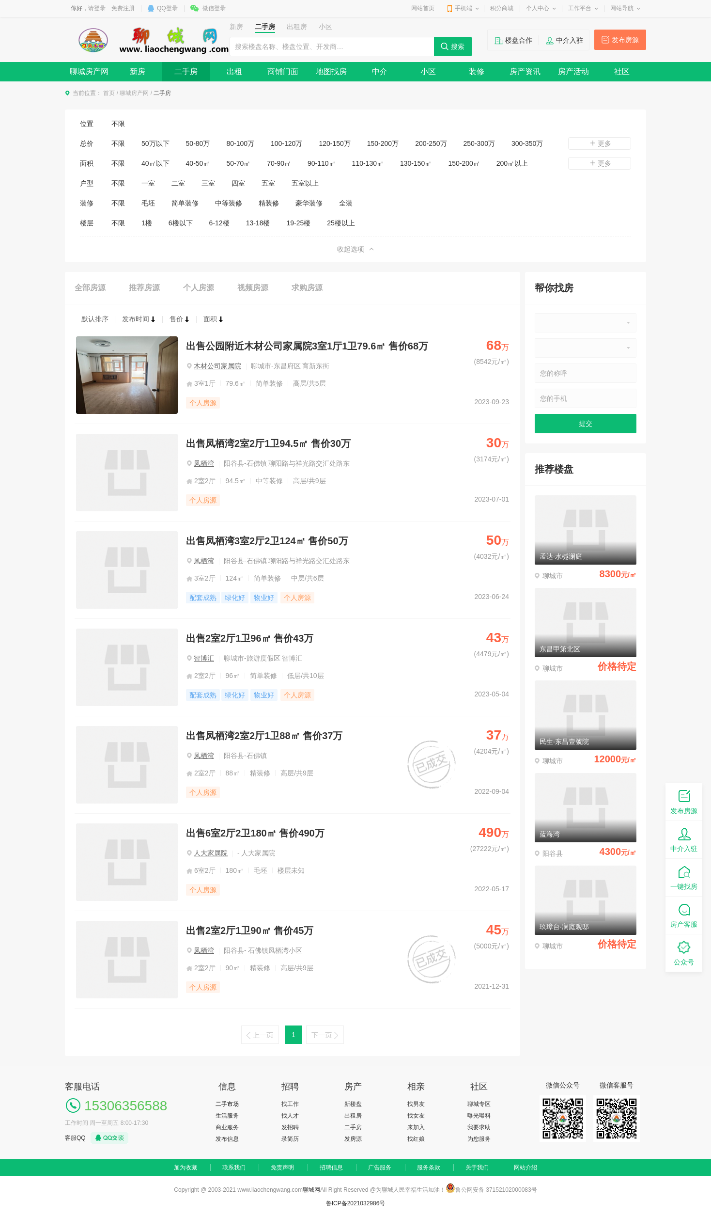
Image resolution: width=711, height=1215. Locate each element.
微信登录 (214, 8)
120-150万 (334, 143)
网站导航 (622, 8)
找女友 (416, 1115)
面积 (213, 319)
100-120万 (286, 143)
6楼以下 (181, 223)
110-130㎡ (368, 163)
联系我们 (234, 1167)
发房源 (353, 1139)
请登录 (97, 8)
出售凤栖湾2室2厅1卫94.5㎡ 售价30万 (268, 443)
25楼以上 (341, 223)
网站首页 (422, 8)
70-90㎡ (279, 163)
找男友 (416, 1104)
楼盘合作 (518, 40)
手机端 (463, 8)
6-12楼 (219, 223)
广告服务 (379, 1167)
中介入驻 (569, 40)
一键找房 (683, 877)
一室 (148, 183)
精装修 (269, 203)
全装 (346, 203)
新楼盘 (353, 1104)
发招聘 (290, 1127)
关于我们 (477, 1167)
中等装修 (228, 203)
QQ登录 (167, 8)
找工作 (290, 1104)
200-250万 (431, 143)
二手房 (186, 71)
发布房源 (625, 40)
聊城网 (311, 1189)
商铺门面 (282, 71)
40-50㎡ (198, 163)
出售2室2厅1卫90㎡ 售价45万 (249, 930)
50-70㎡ (238, 163)
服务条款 (428, 1167)
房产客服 (683, 914)
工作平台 (579, 8)
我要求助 (479, 1127)
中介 (379, 71)
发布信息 (227, 1139)
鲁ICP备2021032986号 (356, 1203)
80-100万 (240, 143)
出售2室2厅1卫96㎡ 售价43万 (249, 638)
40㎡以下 (155, 163)
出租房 (353, 1115)
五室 (268, 183)
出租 (234, 71)
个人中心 (537, 8)
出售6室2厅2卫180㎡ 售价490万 (255, 833)
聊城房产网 (89, 71)
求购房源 (307, 288)
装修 (476, 71)
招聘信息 (331, 1167)
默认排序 (94, 319)
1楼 (146, 223)
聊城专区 (479, 1104)
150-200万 (383, 143)
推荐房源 (144, 288)
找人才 (290, 1115)
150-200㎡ (463, 163)
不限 (118, 123)
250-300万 (479, 143)
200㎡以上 (512, 163)
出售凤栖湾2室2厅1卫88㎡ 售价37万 (264, 735)
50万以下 (155, 143)
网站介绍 (525, 1167)
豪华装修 (309, 203)
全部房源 (90, 288)
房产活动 (573, 71)
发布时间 (139, 319)
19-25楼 (298, 223)
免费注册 (123, 8)
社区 (622, 71)
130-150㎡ (416, 163)
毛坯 (148, 203)
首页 (109, 93)
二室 (178, 183)
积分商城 (501, 8)
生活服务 (227, 1115)
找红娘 (416, 1139)
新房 (137, 71)
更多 (599, 143)
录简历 (290, 1139)
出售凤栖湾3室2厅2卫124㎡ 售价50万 (267, 541)
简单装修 (185, 203)
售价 (180, 319)
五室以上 (305, 183)
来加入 (416, 1127)
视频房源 (252, 288)
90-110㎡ (322, 163)
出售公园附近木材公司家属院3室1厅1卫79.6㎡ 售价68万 (307, 346)
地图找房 (331, 71)
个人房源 (198, 288)
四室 (238, 183)
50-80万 (198, 143)
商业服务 (227, 1127)
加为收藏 (185, 1167)
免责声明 (282, 1167)
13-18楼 (258, 223)
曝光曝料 (479, 1115)
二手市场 (227, 1104)
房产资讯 (525, 71)
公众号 (684, 952)
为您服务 (479, 1139)
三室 (208, 183)
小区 (428, 71)
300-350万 (527, 143)
